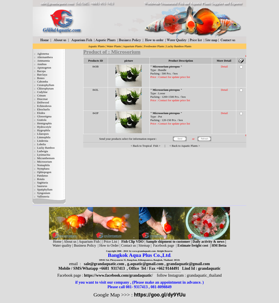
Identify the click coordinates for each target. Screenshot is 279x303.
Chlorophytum (45, 88)
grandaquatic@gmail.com (188, 264)
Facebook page (163, 245)
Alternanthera (45, 57)
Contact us (128, 245)
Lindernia (42, 140)
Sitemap (144, 245)
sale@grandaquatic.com (104, 264)
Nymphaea (43, 168)
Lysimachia (43, 154)
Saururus (42, 186)
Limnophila (43, 137)
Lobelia (41, 144)
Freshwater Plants (154, 46)
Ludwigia (42, 151)
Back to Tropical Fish (145, 145)
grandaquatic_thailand (204, 275)
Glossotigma (44, 116)
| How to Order (108, 245)
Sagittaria (42, 182)
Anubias (41, 64)
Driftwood (43, 102)
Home (57, 241)
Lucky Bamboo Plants (178, 46)
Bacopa (41, 71)
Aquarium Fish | (90, 241)
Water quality (62, 245)
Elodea (41, 112)
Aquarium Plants (132, 46)
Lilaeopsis (43, 133)
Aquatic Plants (96, 46)
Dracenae (42, 99)
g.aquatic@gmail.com (145, 264)
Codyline (42, 92)
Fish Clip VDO (132, 241)
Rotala (40, 179)
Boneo (40, 78)
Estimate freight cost (192, 245)
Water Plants (114, 46)
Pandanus (42, 175)
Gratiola (41, 119)
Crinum (41, 95)
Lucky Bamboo (46, 147)
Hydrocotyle (44, 126)
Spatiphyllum (44, 189)
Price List (111, 241)
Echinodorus (44, 106)
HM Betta (219, 245)
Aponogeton (44, 67)
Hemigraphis (44, 123)
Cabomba (42, 81)
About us (70, 241)
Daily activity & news (208, 241)
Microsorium (44, 161)
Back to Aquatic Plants (185, 145)
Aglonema (43, 53)
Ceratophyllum (45, 85)
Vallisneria (43, 196)
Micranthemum (45, 158)
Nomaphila (43, 165)
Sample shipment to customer (168, 241)
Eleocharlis (43, 109)
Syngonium (43, 193)
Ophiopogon (44, 172)
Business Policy (85, 245)
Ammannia (43, 60)
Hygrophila (43, 130)
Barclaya (42, 74)
